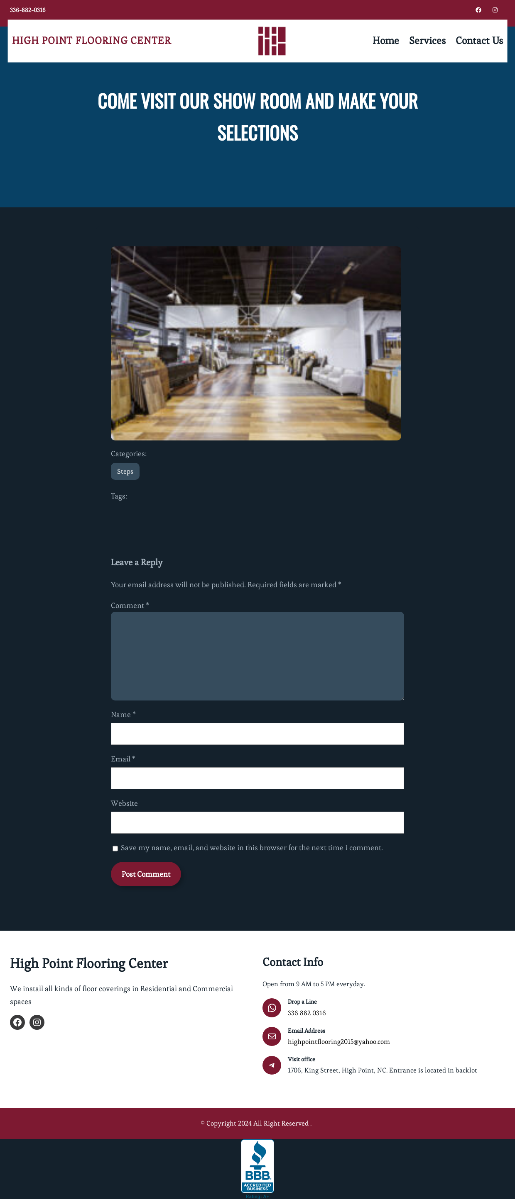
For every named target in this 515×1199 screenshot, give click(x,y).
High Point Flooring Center (91, 40)
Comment (130, 605)
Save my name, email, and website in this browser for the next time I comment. (252, 847)
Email (123, 759)
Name (123, 714)
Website (124, 803)
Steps (125, 471)
